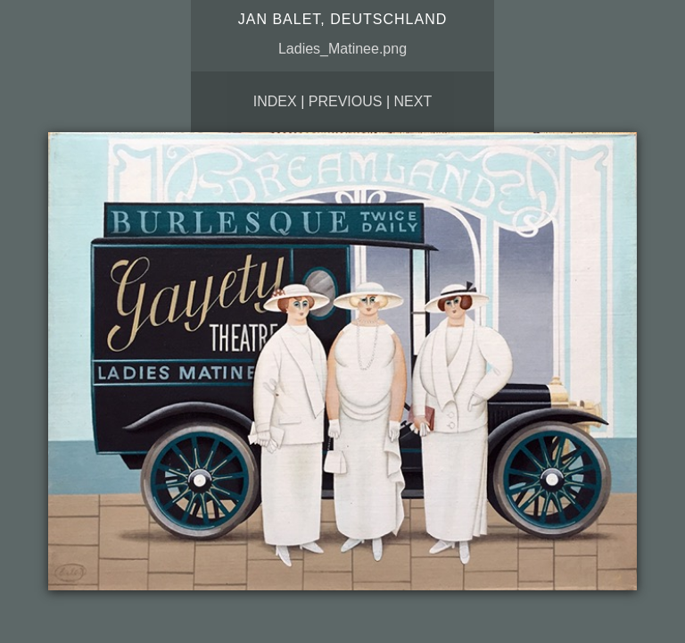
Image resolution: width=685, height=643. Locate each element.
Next (413, 101)
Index (275, 101)
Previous (346, 101)
